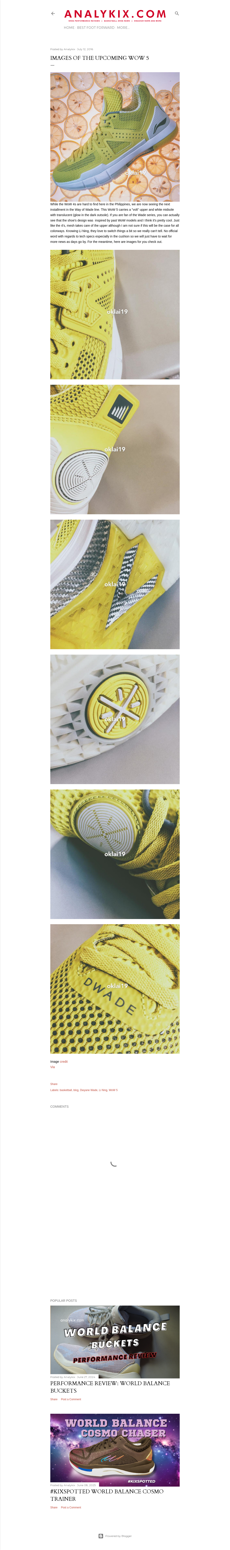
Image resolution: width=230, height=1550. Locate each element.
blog (76, 1090)
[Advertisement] (115, 1256)
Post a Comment (71, 1399)
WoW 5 (113, 1090)
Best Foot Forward (96, 28)
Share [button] (54, 1084)
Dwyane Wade (88, 1090)
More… (123, 28)
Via (52, 1067)
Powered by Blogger (115, 1536)
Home (69, 28)
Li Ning (103, 1090)
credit (64, 1061)
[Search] (177, 12)
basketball (66, 1090)
